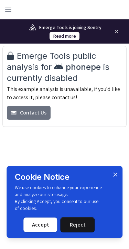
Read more (64, 36)
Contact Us (28, 112)
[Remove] (116, 31)
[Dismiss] (115, 175)
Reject (78, 224)
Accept (40, 224)
